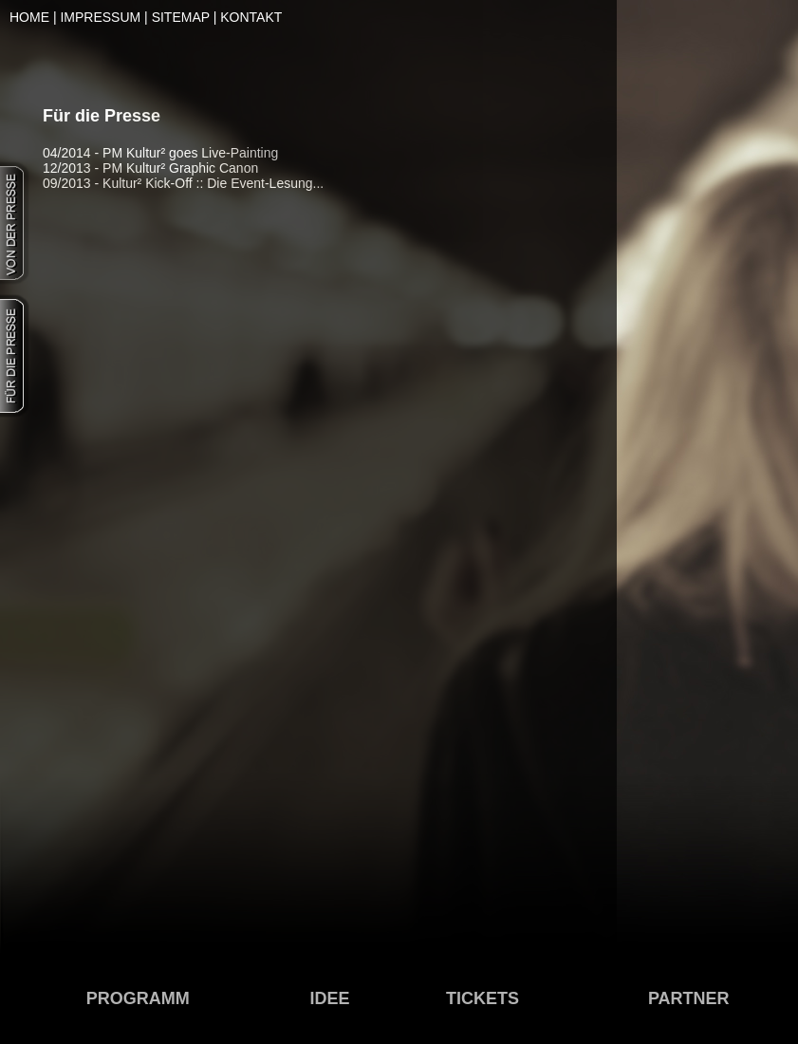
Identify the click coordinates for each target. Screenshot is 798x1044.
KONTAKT (251, 17)
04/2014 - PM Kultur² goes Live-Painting (160, 152)
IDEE (330, 998)
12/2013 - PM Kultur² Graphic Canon (150, 168)
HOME (29, 17)
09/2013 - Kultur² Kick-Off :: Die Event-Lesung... (183, 183)
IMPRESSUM (100, 17)
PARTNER (689, 998)
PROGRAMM (138, 998)
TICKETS (482, 998)
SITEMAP (181, 17)
